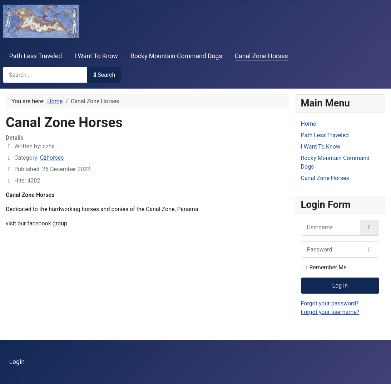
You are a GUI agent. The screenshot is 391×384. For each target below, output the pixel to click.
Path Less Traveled (35, 56)
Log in (340, 285)
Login (17, 361)
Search (104, 74)
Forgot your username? (330, 312)
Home (308, 123)
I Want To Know (96, 56)
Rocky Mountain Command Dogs (176, 56)
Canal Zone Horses (261, 56)
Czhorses (52, 157)
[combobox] (45, 75)
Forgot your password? (330, 303)
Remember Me (328, 267)
